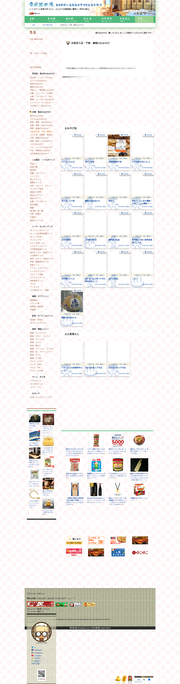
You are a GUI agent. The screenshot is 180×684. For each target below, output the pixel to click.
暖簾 (32, 208)
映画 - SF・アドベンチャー (41, 352)
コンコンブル (35, 240)
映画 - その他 (35, 358)
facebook (38, 650)
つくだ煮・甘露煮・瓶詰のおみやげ (43, 135)
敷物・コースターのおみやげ (42, 99)
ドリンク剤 (34, 303)
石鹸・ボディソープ (38, 173)
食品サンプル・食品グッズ (41, 252)
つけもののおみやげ (38, 119)
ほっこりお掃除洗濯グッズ (41, 233)
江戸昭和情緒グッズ (38, 249)
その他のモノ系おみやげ (40, 106)
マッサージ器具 (36, 189)
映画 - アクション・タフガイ (42, 349)
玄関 (33, 25)
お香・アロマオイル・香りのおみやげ (43, 96)
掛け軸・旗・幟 (36, 211)
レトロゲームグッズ (38, 246)
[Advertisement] (41, 567)
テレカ (33, 284)
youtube (37, 656)
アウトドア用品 (36, 274)
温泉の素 (33, 167)
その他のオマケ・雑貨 (39, 290)
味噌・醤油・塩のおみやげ (41, 122)
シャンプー (34, 176)
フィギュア (34, 287)
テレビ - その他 (36, 371)
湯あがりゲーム (36, 220)
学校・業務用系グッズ (39, 262)
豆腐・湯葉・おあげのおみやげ (43, 125)
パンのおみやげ (36, 144)
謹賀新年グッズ (36, 281)
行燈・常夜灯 (35, 214)
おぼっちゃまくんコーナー (41, 397)
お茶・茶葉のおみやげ (39, 138)
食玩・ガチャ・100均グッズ (42, 259)
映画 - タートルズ (37, 339)
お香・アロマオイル (38, 201)
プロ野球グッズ (36, 255)
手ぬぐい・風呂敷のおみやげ (42, 90)
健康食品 (33, 300)
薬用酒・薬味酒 (36, 306)
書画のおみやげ (36, 87)
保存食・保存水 (36, 320)
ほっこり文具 (35, 237)
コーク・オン (35, 387)
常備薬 (33, 309)
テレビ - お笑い (36, 364)
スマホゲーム (35, 381)
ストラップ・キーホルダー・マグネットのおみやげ (43, 103)
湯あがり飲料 (35, 192)
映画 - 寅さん (35, 345)
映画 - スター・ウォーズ (40, 336)
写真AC (37, 658)
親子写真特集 (35, 67)
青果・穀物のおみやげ (39, 128)
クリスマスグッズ (37, 277)
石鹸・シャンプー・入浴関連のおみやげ (43, 93)
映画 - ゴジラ (35, 342)
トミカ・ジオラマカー (39, 268)
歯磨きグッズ (35, 182)
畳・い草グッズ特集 (38, 53)
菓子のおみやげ (36, 116)
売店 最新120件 (48, 25)
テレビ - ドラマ (36, 361)
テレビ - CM (35, 367)
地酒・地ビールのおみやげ (41, 141)
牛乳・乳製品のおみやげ (40, 150)
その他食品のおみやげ (39, 153)
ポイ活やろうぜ (36, 384)
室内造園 (33, 204)
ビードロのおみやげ (38, 81)
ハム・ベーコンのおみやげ (41, 147)
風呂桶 (33, 170)
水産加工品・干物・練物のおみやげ (43, 131)
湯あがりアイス (36, 195)
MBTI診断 (35, 664)
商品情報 (79, 135)
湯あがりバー (35, 198)
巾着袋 (33, 217)
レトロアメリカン (37, 271)
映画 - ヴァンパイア (38, 333)
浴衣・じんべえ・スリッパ (41, 186)
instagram (38, 653)
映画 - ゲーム (35, 355)
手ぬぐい (33, 164)
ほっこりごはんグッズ (39, 230)
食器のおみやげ (36, 84)
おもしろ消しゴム (37, 243)
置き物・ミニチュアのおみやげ (43, 77)
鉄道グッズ (34, 265)
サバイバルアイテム (38, 323)
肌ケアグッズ (35, 179)
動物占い (38, 661)
